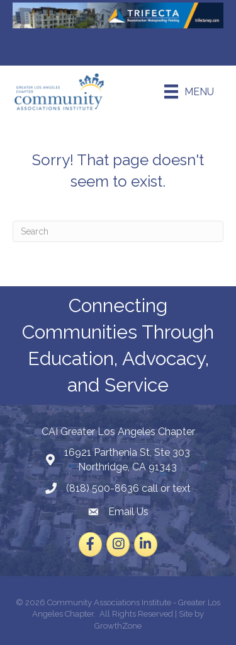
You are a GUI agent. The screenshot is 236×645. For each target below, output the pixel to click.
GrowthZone (118, 625)
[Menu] (189, 91)
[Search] (118, 231)
